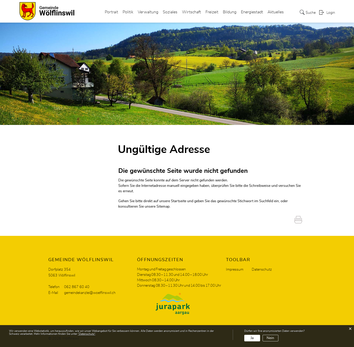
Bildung (229, 12)
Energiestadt (252, 12)
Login (330, 12)
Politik (128, 12)
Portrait (111, 12)
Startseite (178, 201)
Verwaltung (148, 12)
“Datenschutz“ (86, 334)
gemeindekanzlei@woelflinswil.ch (90, 293)
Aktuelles (276, 12)
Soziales (170, 12)
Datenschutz (262, 269)
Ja (252, 338)
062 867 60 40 (76, 287)
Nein (270, 338)
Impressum (234, 269)
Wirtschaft (191, 12)
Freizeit (211, 12)
